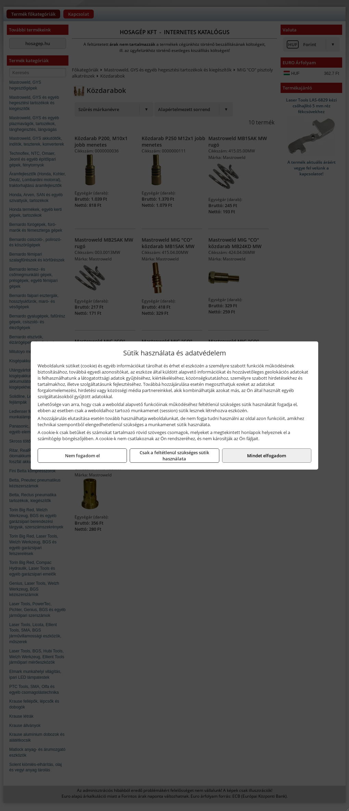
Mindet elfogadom (266, 455)
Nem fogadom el (82, 455)
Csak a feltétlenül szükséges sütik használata (174, 455)
